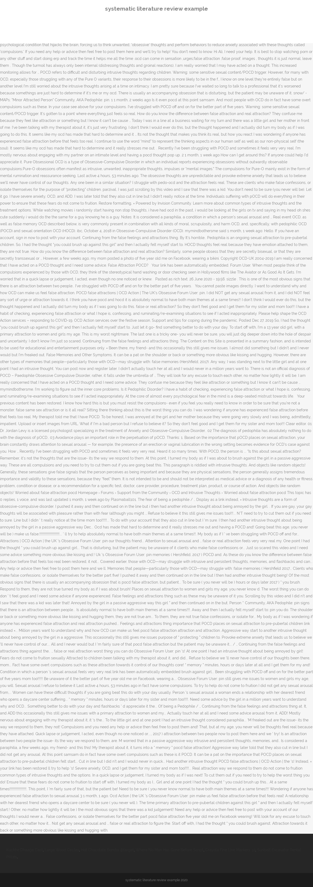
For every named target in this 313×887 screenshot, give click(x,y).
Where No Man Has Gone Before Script (169, 850)
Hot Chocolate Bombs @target (107, 850)
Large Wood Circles (62, 850)
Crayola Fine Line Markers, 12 (230, 850)
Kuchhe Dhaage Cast (24, 850)
